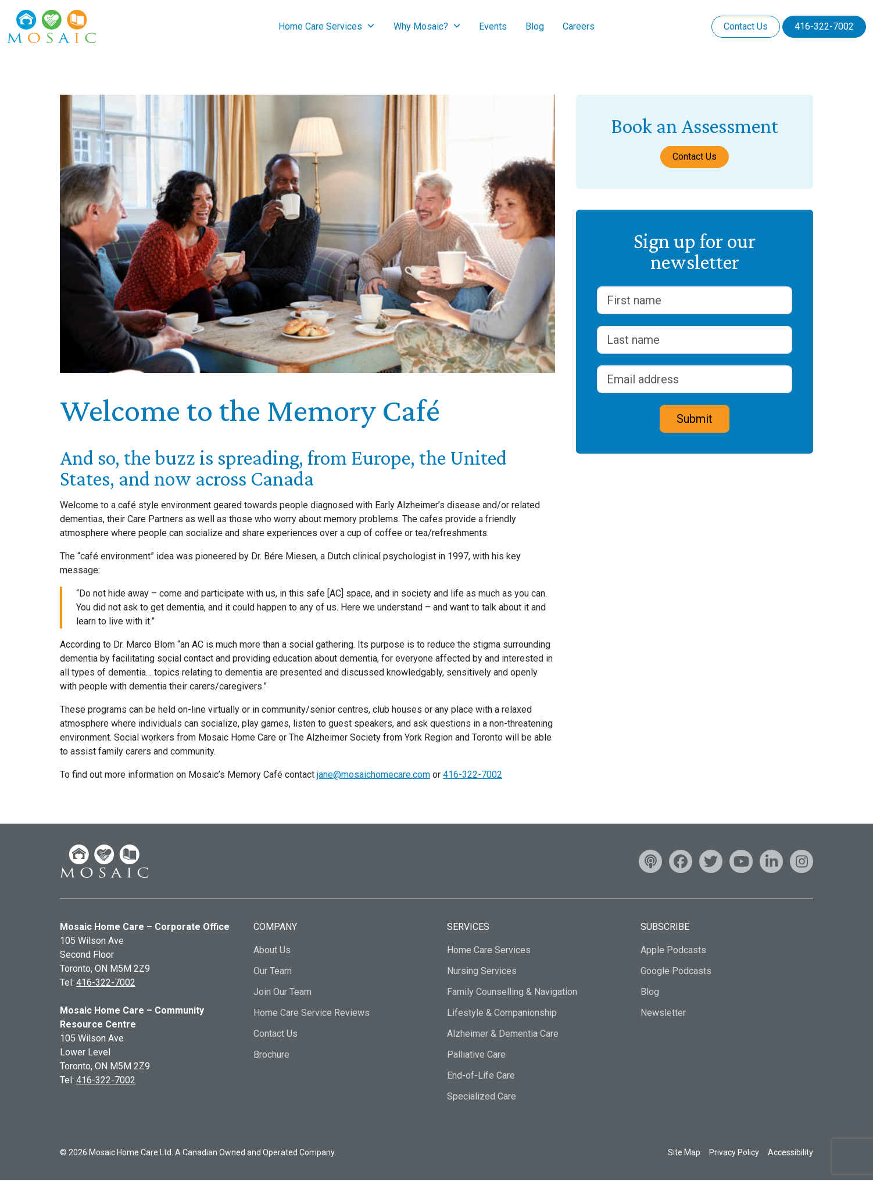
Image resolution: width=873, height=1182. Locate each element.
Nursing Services (482, 972)
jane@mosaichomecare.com (373, 776)
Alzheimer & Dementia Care (503, 1035)
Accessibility (790, 1153)
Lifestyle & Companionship (502, 1014)
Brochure (271, 1056)
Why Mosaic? (420, 27)
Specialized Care (481, 1098)
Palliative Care (476, 1056)
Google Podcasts (676, 972)
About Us (272, 951)
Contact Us (746, 27)
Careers (579, 27)
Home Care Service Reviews (311, 1014)
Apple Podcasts (673, 951)
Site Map (684, 1153)
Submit (695, 420)
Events (493, 27)
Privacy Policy (734, 1153)
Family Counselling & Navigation (512, 993)
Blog (534, 27)
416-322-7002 (824, 27)
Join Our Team (282, 993)
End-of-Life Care (481, 1077)
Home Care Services (320, 27)
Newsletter (663, 1014)
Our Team (272, 972)
